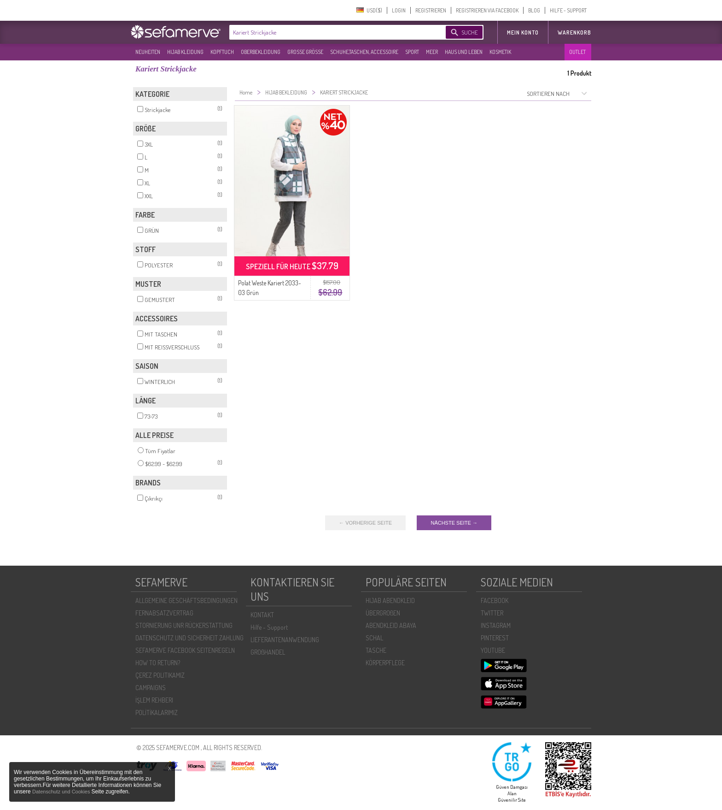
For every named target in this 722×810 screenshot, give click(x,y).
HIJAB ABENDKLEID (390, 600)
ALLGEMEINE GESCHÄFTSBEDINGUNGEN (186, 600)
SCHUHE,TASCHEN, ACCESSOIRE (364, 51)
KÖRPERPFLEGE (385, 663)
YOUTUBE (493, 650)
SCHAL (374, 638)
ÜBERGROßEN (383, 613)
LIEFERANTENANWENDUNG (284, 640)
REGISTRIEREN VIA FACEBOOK (487, 10)
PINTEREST (495, 638)
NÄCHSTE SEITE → (454, 523)
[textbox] (329, 32)
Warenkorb (574, 32)
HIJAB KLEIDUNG (185, 51)
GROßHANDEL (267, 652)
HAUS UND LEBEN (464, 51)
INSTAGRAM (496, 625)
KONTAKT (262, 615)
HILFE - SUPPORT (568, 10)
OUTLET (577, 51)
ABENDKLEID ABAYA (391, 625)
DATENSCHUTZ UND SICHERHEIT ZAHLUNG (189, 638)
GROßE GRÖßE (305, 51)
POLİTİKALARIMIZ (156, 712)
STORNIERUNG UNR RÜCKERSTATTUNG (184, 625)
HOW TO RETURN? (157, 663)
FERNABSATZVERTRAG (164, 613)
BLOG (534, 10)
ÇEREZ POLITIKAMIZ (160, 675)
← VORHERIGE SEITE (365, 523)
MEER (432, 51)
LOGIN (399, 10)
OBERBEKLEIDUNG (260, 51)
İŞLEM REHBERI (154, 700)
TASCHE (376, 650)
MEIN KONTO (523, 32)
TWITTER (492, 613)
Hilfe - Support (269, 627)
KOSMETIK (500, 51)
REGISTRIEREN (430, 10)
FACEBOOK (494, 600)
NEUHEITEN (147, 51)
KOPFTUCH (222, 51)
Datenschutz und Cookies (61, 791)
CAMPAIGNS (150, 688)
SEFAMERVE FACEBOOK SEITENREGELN (185, 650)
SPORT (412, 51)
